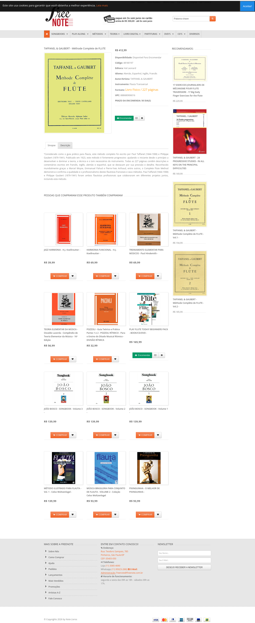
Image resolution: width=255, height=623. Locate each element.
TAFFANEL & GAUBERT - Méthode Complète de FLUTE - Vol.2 (188, 303)
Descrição (65, 145)
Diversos (194, 33)
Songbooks (59, 33)
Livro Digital (132, 33)
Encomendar (124, 118)
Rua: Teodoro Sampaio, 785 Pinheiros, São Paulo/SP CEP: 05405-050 (114, 555)
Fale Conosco (53, 598)
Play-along (80, 33)
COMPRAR (60, 276)
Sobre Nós (51, 551)
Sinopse (51, 145)
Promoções (52, 586)
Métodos (99, 33)
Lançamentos (53, 574)
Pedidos (50, 569)
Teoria (115, 33)
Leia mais (102, 5)
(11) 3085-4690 (112, 565)
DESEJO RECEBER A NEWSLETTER (184, 567)
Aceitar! (247, 6)
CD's (182, 33)
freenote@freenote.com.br (129, 572)
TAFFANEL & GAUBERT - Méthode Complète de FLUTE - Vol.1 (188, 234)
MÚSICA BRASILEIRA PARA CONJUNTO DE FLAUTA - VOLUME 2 (106, 492)
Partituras (153, 33)
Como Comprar (54, 557)
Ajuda (49, 563)
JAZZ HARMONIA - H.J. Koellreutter (62, 249)
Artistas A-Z (52, 592)
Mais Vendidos (53, 580)
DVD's (169, 33)
